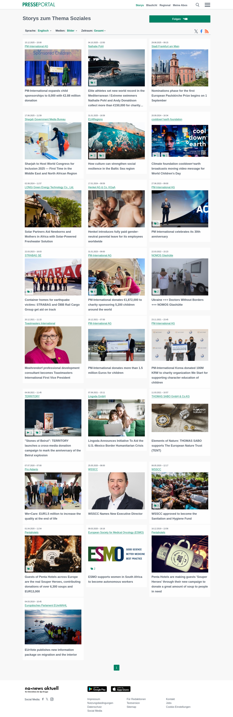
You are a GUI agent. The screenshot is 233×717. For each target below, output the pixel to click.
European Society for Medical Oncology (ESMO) (116, 531)
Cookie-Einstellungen (178, 705)
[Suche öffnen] (198, 5)
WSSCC (93, 468)
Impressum (93, 697)
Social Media (94, 709)
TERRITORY (32, 395)
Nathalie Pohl (96, 47)
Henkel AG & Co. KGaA (102, 187)
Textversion (133, 701)
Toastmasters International (40, 323)
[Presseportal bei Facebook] (42, 697)
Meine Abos (180, 5)
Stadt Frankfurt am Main (166, 47)
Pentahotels (32, 531)
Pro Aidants (31, 468)
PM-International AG (36, 47)
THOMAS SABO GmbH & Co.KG (171, 395)
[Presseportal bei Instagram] (50, 697)
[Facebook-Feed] (201, 32)
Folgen (179, 19)
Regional (165, 5)
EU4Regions (96, 119)
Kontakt (170, 697)
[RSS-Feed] (207, 32)
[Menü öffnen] (207, 5)
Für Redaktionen (136, 697)
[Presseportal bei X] (46, 697)
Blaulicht (151, 5)
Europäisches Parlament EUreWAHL (46, 604)
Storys (140, 5)
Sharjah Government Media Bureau (45, 119)
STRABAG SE (33, 255)
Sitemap (131, 705)
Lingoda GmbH (97, 395)
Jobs (169, 701)
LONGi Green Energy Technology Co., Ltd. (49, 187)
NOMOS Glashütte (162, 255)
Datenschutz (94, 705)
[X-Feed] (196, 32)
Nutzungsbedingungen (100, 701)
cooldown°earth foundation (167, 119)
